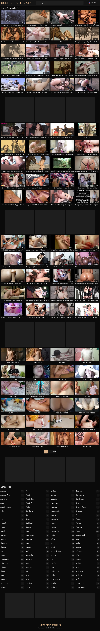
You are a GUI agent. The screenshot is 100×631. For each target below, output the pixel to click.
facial (37, 491)
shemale (88, 511)
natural (62, 527)
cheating (12, 543)
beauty (12, 527)
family (37, 495)
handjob (37, 539)
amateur (12, 491)
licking (62, 495)
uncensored (88, 535)
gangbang (37, 511)
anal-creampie (12, 507)
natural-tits (62, 531)
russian (88, 491)
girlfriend (37, 523)
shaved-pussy (88, 507)
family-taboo (37, 503)
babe (12, 511)
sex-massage (88, 499)
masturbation (62, 511)
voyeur (88, 559)
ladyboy (37, 583)
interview (37, 559)
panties (62, 563)
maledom (62, 503)
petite (62, 575)
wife (88, 579)
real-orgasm (62, 579)
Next (54, 451)
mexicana (62, 519)
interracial (37, 555)
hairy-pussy (37, 535)
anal (12, 503)
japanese (37, 567)
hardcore (37, 547)
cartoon (12, 535)
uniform (88, 543)
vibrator (88, 551)
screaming (88, 495)
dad (12, 551)
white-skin (88, 575)
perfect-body (62, 571)
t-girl (88, 515)
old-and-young (62, 551)
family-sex (37, 499)
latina (37, 587)
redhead (62, 587)
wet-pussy (88, 571)
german (37, 519)
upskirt (88, 547)
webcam (88, 563)
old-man (62, 555)
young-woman (88, 587)
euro (12, 575)
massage (62, 507)
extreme (12, 587)
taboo (88, 519)
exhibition (12, 583)
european (12, 579)
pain (62, 559)
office (62, 539)
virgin (88, 555)
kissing (37, 579)
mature (62, 515)
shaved (88, 503)
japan (37, 563)
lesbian (62, 491)
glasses (37, 527)
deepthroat (12, 559)
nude (62, 535)
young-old (88, 583)
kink (37, 575)
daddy (12, 555)
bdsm (12, 519)
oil (62, 543)
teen (88, 531)
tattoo (88, 523)
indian (37, 551)
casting (12, 539)
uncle (88, 539)
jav (37, 571)
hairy (37, 531)
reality (62, 583)
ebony (12, 571)
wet (88, 567)
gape (37, 515)
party (62, 567)
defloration (12, 563)
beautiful (12, 523)
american (12, 499)
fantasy (37, 507)
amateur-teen (12, 495)
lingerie (62, 499)
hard (37, 543)
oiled (62, 547)
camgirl (12, 531)
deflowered (12, 567)
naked (62, 523)
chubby (12, 547)
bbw (12, 515)
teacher (88, 527)
